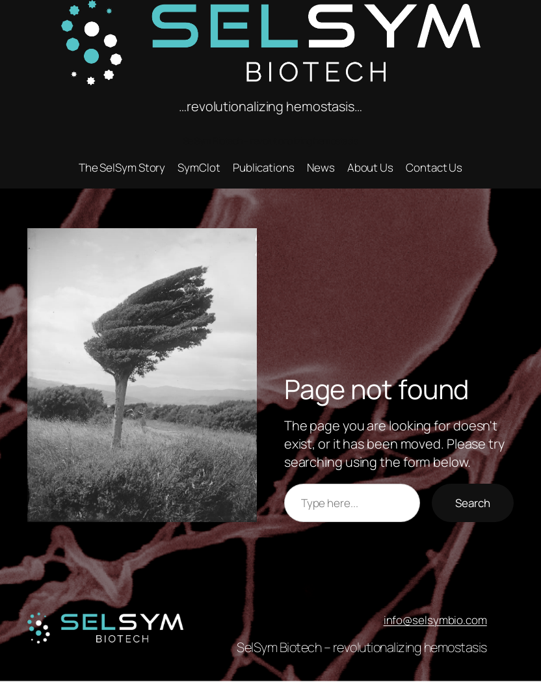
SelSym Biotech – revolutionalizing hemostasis (362, 647)
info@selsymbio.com (435, 619)
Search (472, 502)
